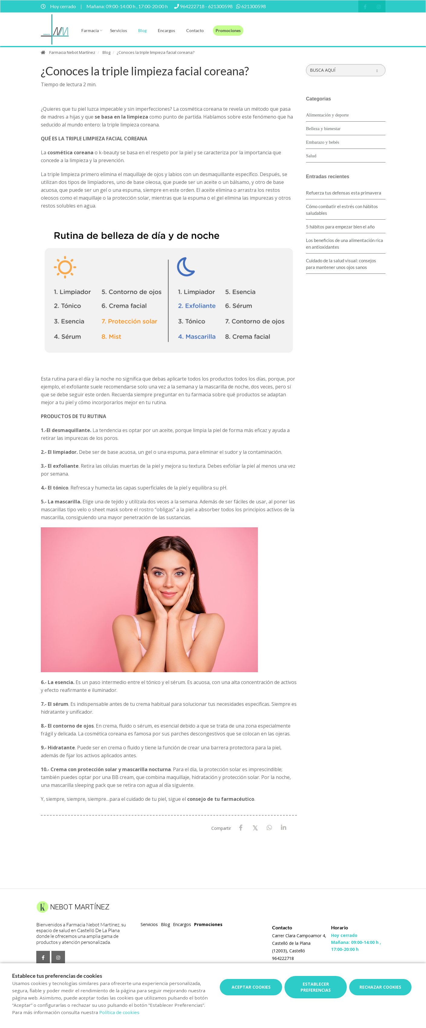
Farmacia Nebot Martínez (72, 52)
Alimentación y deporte (327, 115)
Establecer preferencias (316, 987)
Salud (311, 155)
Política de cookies (119, 1012)
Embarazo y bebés (322, 142)
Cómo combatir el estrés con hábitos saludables (342, 210)
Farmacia (90, 30)
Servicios (118, 30)
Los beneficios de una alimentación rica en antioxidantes (344, 243)
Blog (142, 30)
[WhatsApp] (269, 828)
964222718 (283, 958)
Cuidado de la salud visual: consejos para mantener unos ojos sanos (341, 264)
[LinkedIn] (283, 828)
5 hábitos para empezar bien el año (340, 226)
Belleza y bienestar (323, 128)
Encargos (166, 30)
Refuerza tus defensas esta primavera (343, 192)
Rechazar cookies (380, 987)
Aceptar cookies (251, 987)
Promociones (228, 30)
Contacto (195, 30)
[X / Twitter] (255, 827)
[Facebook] (241, 828)
